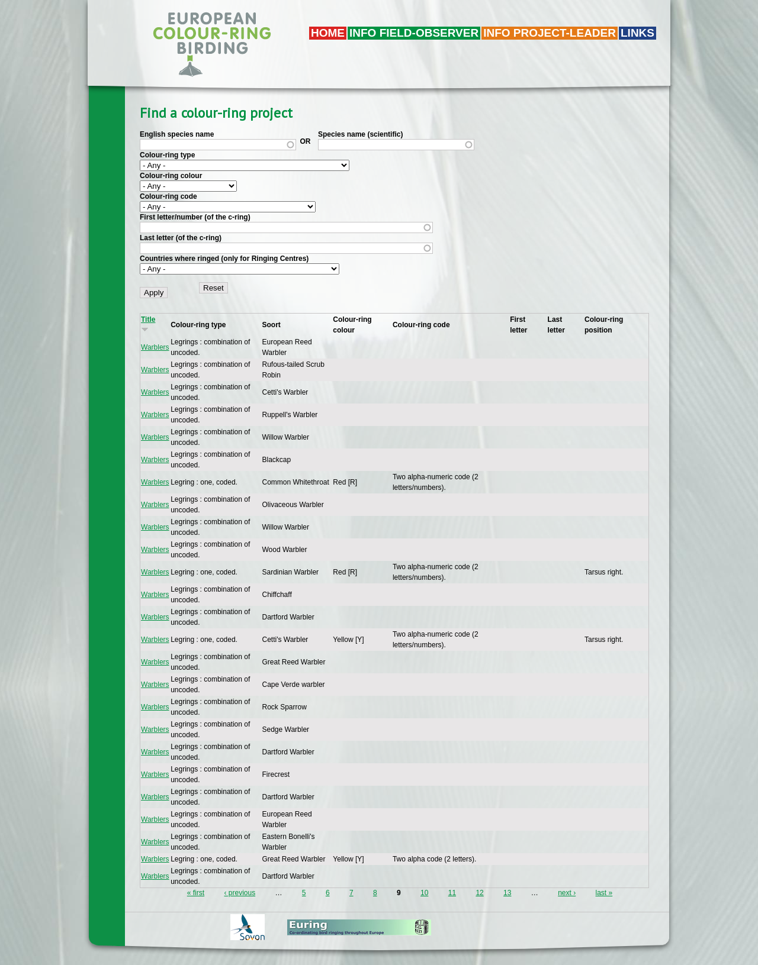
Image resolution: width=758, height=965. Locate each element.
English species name (177, 134)
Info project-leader (549, 33)
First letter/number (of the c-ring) (195, 217)
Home (328, 33)
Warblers (155, 347)
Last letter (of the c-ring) (180, 238)
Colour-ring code (168, 196)
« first (195, 893)
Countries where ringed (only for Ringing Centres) (224, 258)
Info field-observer (413, 33)
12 (479, 893)
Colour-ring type (167, 155)
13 (507, 893)
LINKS (637, 33)
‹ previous (239, 893)
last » (604, 893)
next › (567, 893)
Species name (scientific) (360, 134)
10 (424, 893)
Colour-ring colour (171, 176)
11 (452, 893)
